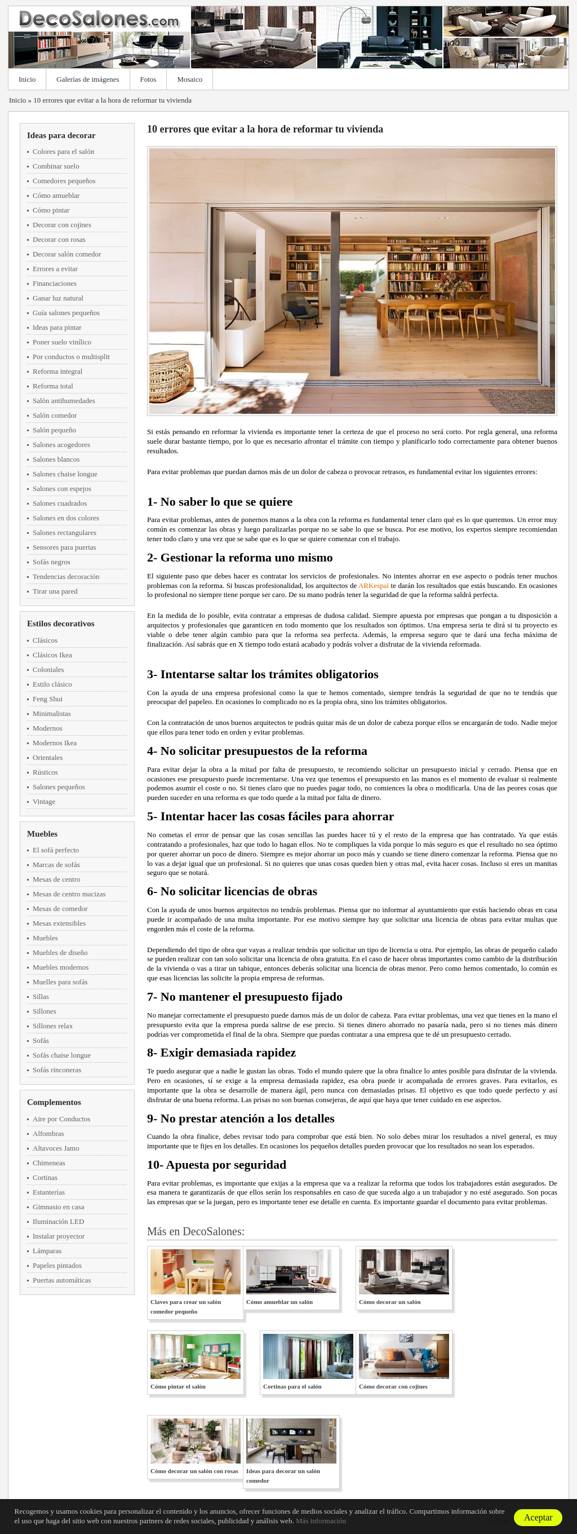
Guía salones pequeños (66, 312)
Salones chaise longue (65, 474)
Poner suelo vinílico (62, 342)
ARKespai (373, 585)
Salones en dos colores (66, 518)
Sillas (41, 996)
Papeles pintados (57, 1265)
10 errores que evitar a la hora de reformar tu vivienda (112, 100)
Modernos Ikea (55, 743)
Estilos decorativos (61, 623)
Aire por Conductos (62, 1119)
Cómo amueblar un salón (279, 1301)
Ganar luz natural (58, 298)
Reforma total (53, 386)
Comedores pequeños (64, 180)
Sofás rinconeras (57, 1070)
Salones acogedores (61, 444)
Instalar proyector (59, 1236)
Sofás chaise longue (62, 1055)
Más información (321, 1521)
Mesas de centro (56, 879)
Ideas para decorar (61, 135)
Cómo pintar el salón (178, 1386)
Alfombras (48, 1133)
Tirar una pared (55, 591)
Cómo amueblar (56, 195)
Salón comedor (55, 415)
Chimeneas (49, 1163)
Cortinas (45, 1177)
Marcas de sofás (56, 864)
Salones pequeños (59, 787)
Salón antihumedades (64, 400)
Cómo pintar (51, 210)
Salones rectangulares (64, 532)
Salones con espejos (62, 488)
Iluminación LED (58, 1221)
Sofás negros (51, 562)
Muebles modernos (60, 967)
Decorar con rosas (59, 239)
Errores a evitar (55, 268)
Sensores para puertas (64, 547)
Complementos (54, 1102)
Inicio (27, 79)
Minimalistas (52, 713)
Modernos (48, 728)
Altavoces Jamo (56, 1148)
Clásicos (45, 640)
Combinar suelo (56, 166)
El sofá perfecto (56, 850)
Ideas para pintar (57, 327)
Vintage (44, 801)
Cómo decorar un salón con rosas (194, 1470)
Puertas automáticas (62, 1280)
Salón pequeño (54, 430)
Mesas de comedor (60, 908)
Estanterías (49, 1192)
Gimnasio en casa (59, 1207)
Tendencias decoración (66, 576)
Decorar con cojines (62, 224)
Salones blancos (56, 459)
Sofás (41, 1040)
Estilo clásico (52, 684)
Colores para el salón (63, 151)
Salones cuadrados (60, 503)
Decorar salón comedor (67, 254)
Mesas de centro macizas (69, 894)
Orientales (48, 757)
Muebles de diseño (60, 952)
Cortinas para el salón (292, 1386)
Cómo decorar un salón (390, 1301)
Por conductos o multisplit (71, 356)
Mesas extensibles (59, 923)
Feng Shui (48, 699)
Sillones (44, 1011)
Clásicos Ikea (52, 655)
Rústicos (45, 772)
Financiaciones (55, 283)
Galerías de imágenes (87, 79)
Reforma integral (57, 371)
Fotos (148, 79)
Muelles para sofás (60, 982)
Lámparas (47, 1250)
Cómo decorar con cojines (393, 1386)
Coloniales (48, 669)
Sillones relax (53, 1026)
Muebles (42, 833)
